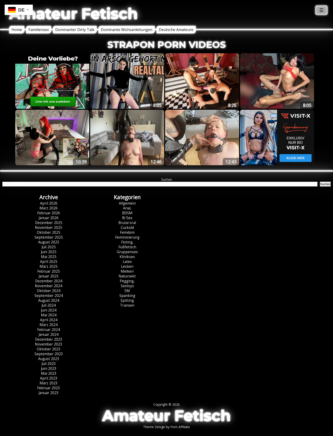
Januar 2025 (49, 276)
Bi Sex (127, 217)
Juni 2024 (48, 310)
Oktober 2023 (48, 349)
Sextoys (127, 285)
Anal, (127, 208)
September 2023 (48, 354)
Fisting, (127, 242)
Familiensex (38, 29)
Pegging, (127, 281)
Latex (127, 261)
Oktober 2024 (48, 290)
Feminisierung (127, 237)
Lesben (127, 266)
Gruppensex (127, 251)
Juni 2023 (48, 368)
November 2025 (48, 227)
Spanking (127, 295)
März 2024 (49, 324)
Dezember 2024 (48, 281)
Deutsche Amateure (176, 29)
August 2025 (48, 242)
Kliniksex (127, 256)
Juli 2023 (49, 363)
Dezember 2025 (48, 222)
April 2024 (48, 320)
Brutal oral (127, 222)
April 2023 (48, 378)
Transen (127, 305)
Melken (127, 271)
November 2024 (48, 285)
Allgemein (127, 203)
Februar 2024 (48, 329)
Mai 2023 (48, 373)
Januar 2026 (49, 217)
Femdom (127, 232)
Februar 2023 (48, 388)
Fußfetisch (127, 247)
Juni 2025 (48, 251)
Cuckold (127, 227)
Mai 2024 (48, 315)
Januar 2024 (49, 334)
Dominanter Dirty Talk (74, 29)
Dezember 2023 (48, 339)
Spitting (127, 300)
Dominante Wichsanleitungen (126, 29)
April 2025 (48, 261)
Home (17, 29)
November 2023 (48, 344)
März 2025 (49, 266)
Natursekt (127, 276)
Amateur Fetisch (73, 14)
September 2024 (48, 295)
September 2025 (48, 237)
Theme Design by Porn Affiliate (166, 427)
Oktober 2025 (48, 232)
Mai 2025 (48, 256)
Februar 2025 (48, 271)
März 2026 (49, 208)
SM (127, 290)
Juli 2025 (49, 247)
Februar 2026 (48, 213)
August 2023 (48, 358)
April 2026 (48, 203)
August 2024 (48, 300)
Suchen (166, 179)
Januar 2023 (49, 392)
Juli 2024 (49, 305)
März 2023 (49, 383)
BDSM (127, 213)
